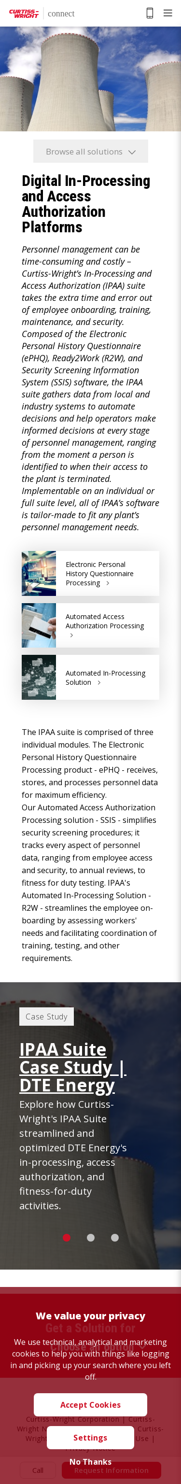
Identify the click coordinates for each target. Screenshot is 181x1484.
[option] (90, 1126)
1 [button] (66, 1238)
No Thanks (90, 1462)
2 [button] (91, 1238)
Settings (90, 1437)
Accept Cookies (90, 1404)
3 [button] (115, 1238)
